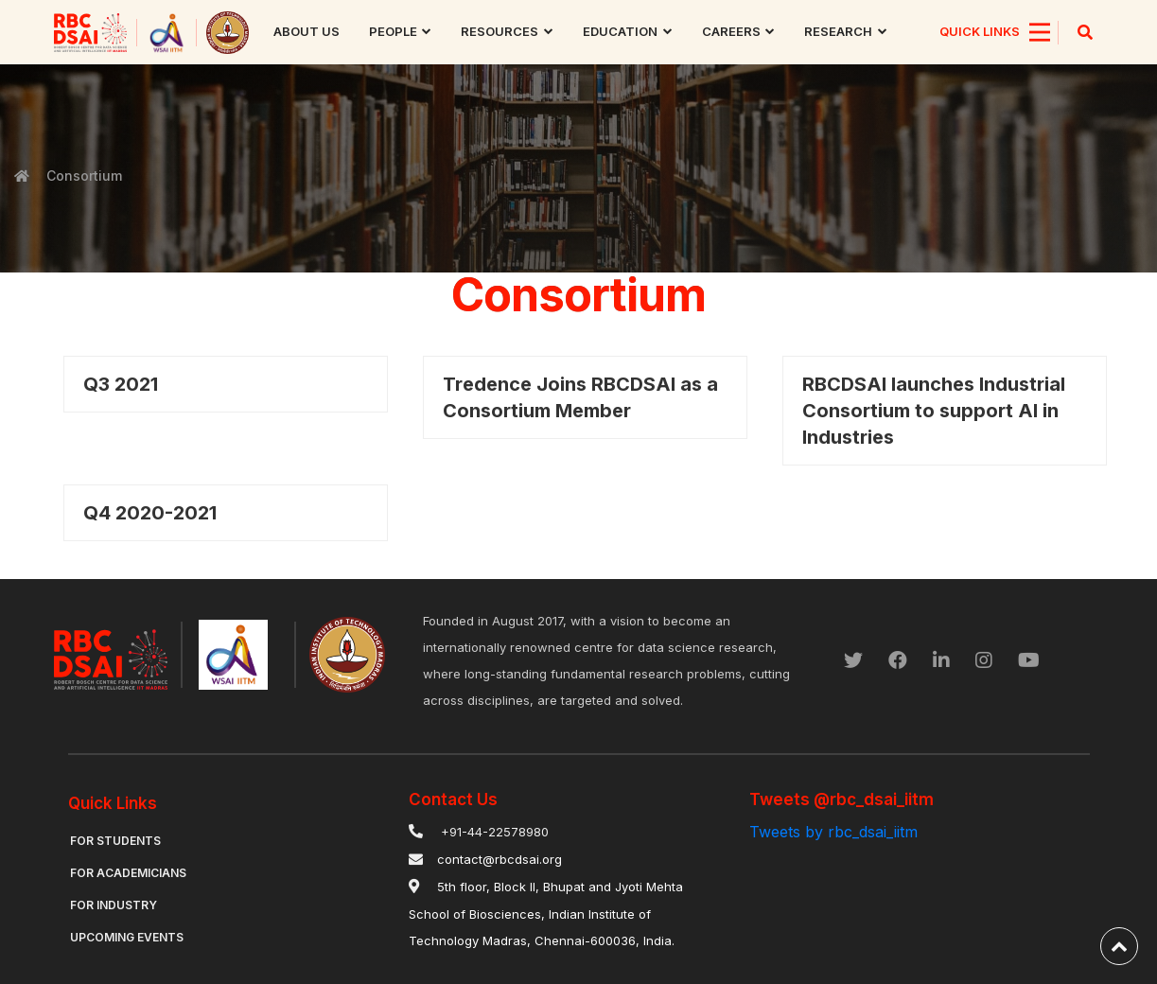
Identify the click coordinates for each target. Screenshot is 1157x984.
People (393, 31)
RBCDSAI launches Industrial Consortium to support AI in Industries (933, 410)
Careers (731, 31)
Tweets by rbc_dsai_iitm (833, 831)
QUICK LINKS (979, 31)
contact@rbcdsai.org (499, 859)
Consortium (82, 175)
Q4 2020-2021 (150, 512)
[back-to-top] (1119, 946)
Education (620, 31)
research (838, 31)
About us (306, 31)
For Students (115, 841)
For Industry (113, 905)
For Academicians (128, 873)
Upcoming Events (127, 937)
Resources (499, 31)
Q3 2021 (120, 384)
